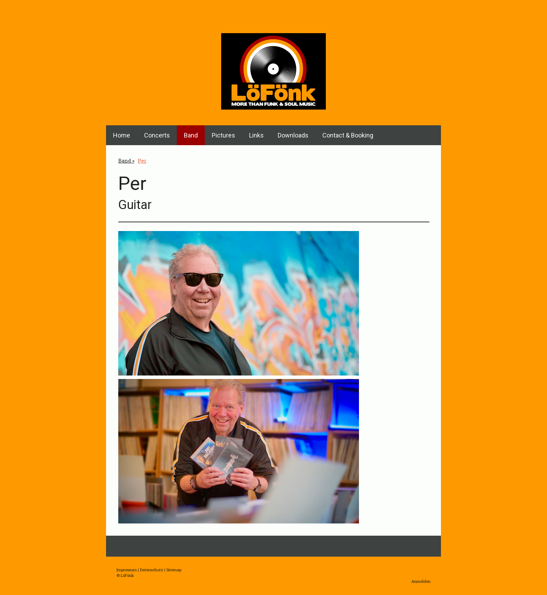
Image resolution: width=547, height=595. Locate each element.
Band (191, 135)
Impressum (127, 569)
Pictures (223, 135)
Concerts (157, 135)
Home (121, 135)
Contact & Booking (347, 135)
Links (256, 135)
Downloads (293, 135)
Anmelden (420, 581)
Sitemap (173, 569)
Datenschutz (151, 569)
